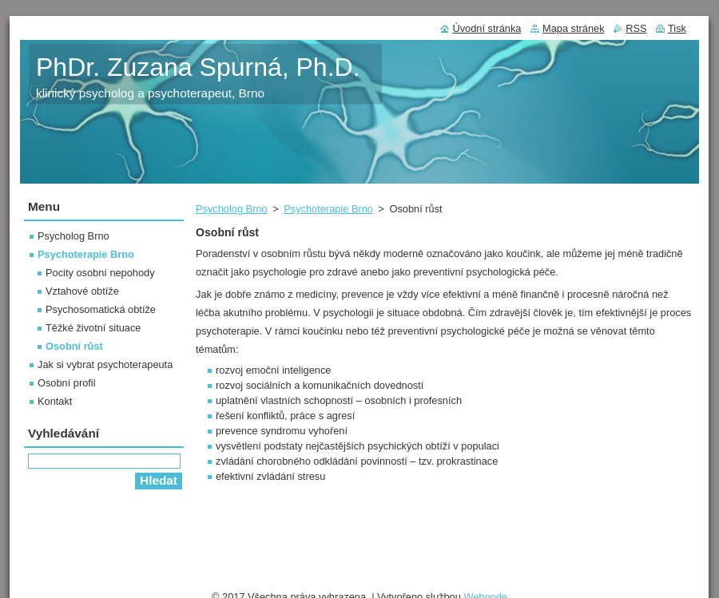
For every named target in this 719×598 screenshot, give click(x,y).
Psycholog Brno (232, 209)
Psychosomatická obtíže (101, 309)
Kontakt (55, 401)
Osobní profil (67, 383)
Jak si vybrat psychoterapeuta (105, 364)
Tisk (677, 28)
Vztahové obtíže (82, 291)
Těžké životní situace (93, 328)
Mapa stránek (573, 28)
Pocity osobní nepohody (100, 273)
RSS (636, 28)
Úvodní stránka (486, 28)
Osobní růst (74, 346)
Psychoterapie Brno (328, 209)
